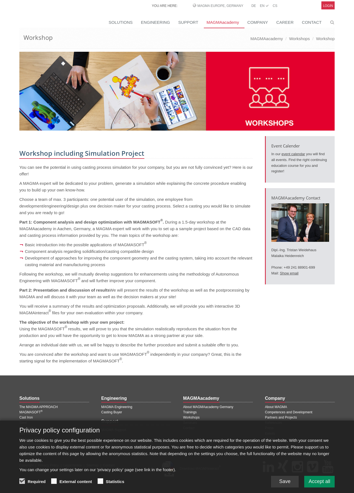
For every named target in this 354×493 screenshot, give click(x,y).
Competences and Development (288, 412)
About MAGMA (276, 407)
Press (269, 428)
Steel (23, 423)
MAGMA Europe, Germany (220, 6)
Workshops (299, 38)
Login (328, 5)
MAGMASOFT (31, 412)
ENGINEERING (155, 22)
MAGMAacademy (223, 22)
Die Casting (28, 428)
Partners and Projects (281, 417)
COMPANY (257, 22)
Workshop (325, 38)
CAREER (285, 22)
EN (264, 6)
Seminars (190, 423)
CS (275, 6)
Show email (289, 273)
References (273, 423)
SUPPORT (188, 22)
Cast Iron (26, 417)
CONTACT (312, 22)
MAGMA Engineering (116, 407)
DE (253, 6)
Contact (188, 428)
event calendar (293, 154)
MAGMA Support (113, 430)
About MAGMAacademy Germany (208, 407)
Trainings (190, 412)
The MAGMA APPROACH (38, 407)
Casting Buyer (111, 412)
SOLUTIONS (121, 22)
